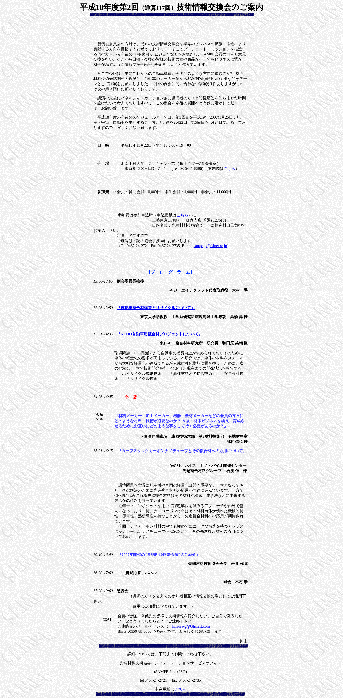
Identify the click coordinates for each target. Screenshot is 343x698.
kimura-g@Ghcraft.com (191, 626)
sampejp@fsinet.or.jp (210, 246)
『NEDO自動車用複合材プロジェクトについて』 (159, 334)
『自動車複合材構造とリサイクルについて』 (156, 308)
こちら (229, 168)
